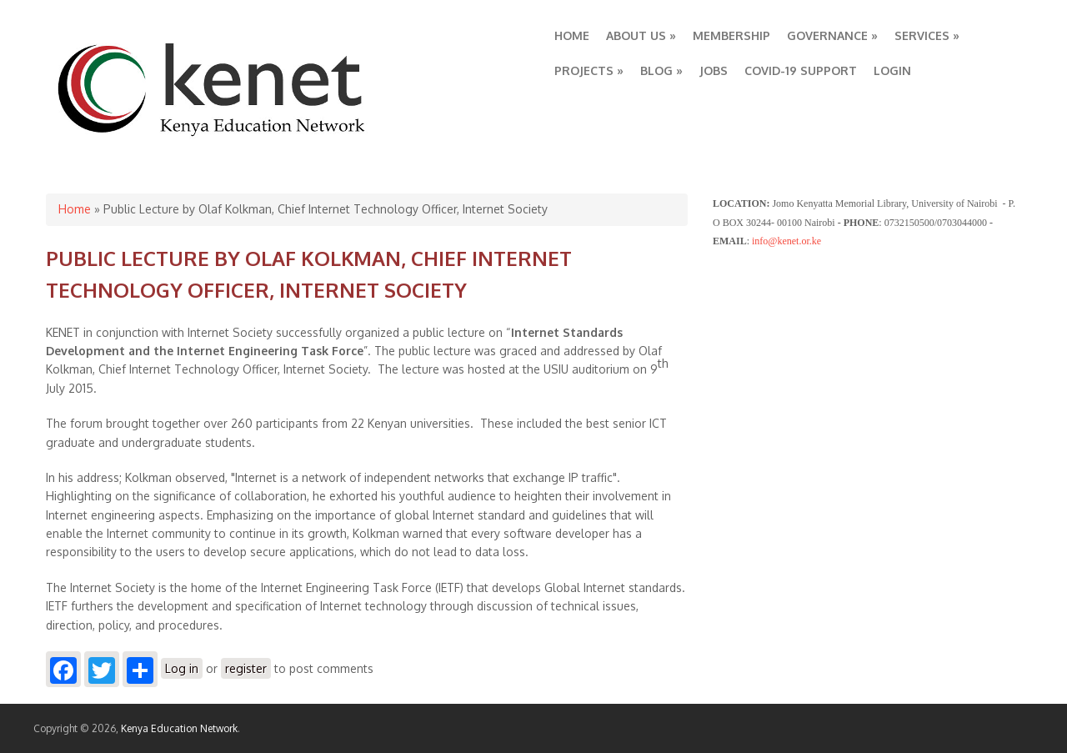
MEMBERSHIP (731, 35)
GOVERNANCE (832, 35)
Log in (181, 668)
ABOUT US (641, 35)
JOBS (713, 70)
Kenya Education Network (179, 728)
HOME (571, 35)
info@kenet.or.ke (786, 241)
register (246, 668)
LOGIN (892, 70)
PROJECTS (589, 70)
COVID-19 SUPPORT (800, 70)
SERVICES (926, 35)
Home (74, 209)
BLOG (661, 70)
